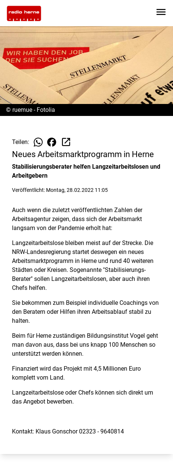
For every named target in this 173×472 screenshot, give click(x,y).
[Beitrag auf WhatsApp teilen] (38, 142)
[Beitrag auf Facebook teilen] (51, 142)
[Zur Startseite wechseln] (24, 13)
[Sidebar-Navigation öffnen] (161, 13)
